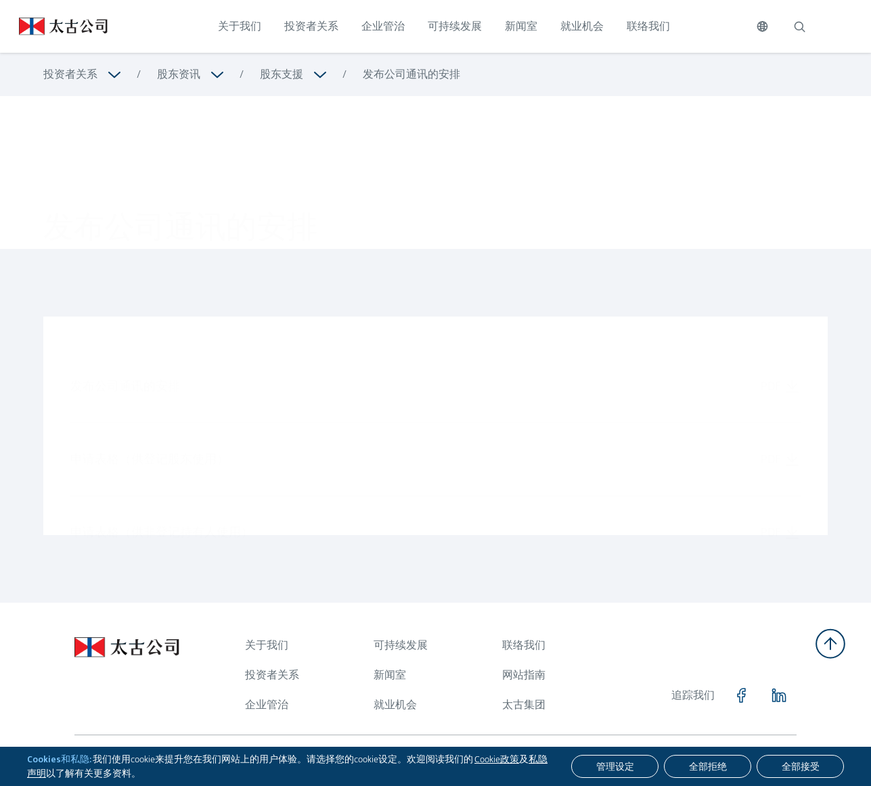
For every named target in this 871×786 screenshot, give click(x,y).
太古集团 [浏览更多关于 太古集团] (523, 704)
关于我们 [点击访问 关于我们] (239, 26)
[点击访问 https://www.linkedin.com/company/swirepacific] (779, 695)
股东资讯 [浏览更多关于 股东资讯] (178, 74)
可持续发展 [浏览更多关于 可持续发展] (401, 645)
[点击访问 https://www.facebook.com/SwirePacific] (741, 695)
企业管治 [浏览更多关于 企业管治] (266, 704)
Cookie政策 (496, 759)
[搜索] (799, 26)
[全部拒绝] (707, 766)
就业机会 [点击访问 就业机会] (582, 26)
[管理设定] (614, 766)
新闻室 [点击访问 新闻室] (521, 26)
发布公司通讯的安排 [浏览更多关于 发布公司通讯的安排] (411, 74)
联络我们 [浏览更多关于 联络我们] (523, 645)
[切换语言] (762, 26)
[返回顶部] (830, 643)
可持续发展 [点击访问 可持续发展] (455, 26)
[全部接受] (800, 766)
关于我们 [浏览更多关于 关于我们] (266, 645)
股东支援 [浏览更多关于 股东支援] (281, 74)
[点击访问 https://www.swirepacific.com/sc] (54, 26)
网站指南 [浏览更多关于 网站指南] (523, 674)
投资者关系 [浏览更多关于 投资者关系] (70, 74)
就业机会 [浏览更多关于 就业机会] (395, 704)
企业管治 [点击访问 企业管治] (383, 26)
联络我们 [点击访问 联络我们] (648, 26)
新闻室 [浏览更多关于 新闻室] (390, 674)
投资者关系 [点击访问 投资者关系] (311, 26)
